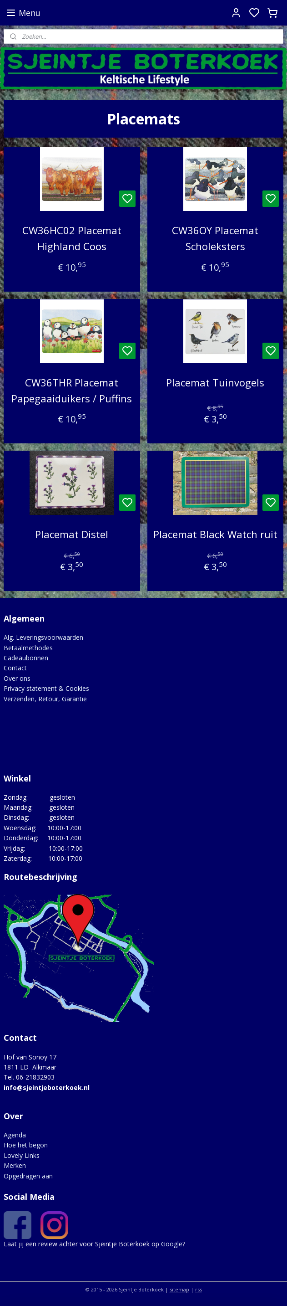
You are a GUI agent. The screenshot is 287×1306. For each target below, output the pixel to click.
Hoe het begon (26, 1145)
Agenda (15, 1135)
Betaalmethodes (28, 647)
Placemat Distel (71, 534)
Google (171, 1243)
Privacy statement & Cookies (46, 688)
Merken (15, 1165)
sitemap (179, 1289)
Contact (15, 667)
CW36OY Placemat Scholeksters (215, 238)
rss (198, 1289)
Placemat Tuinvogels (215, 382)
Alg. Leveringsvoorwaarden (43, 637)
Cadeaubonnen (26, 657)
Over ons (17, 678)
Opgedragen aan (28, 1176)
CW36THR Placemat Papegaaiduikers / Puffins (71, 390)
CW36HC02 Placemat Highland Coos (71, 238)
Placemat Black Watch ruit (215, 534)
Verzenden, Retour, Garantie (45, 698)
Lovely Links (22, 1155)
